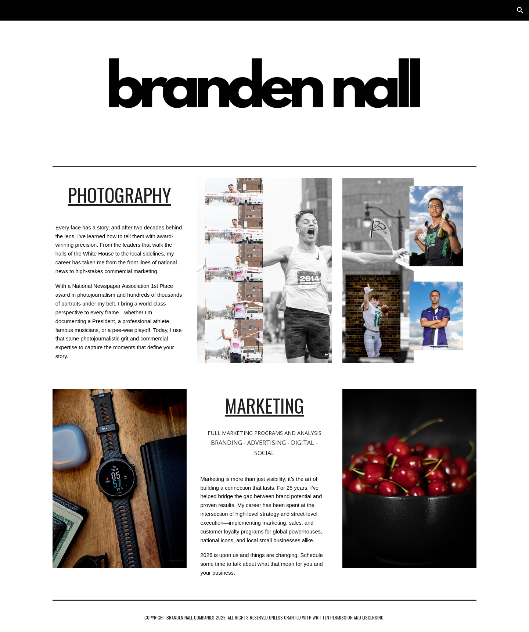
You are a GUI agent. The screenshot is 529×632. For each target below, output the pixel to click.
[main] (120, 194)
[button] (520, 10)
